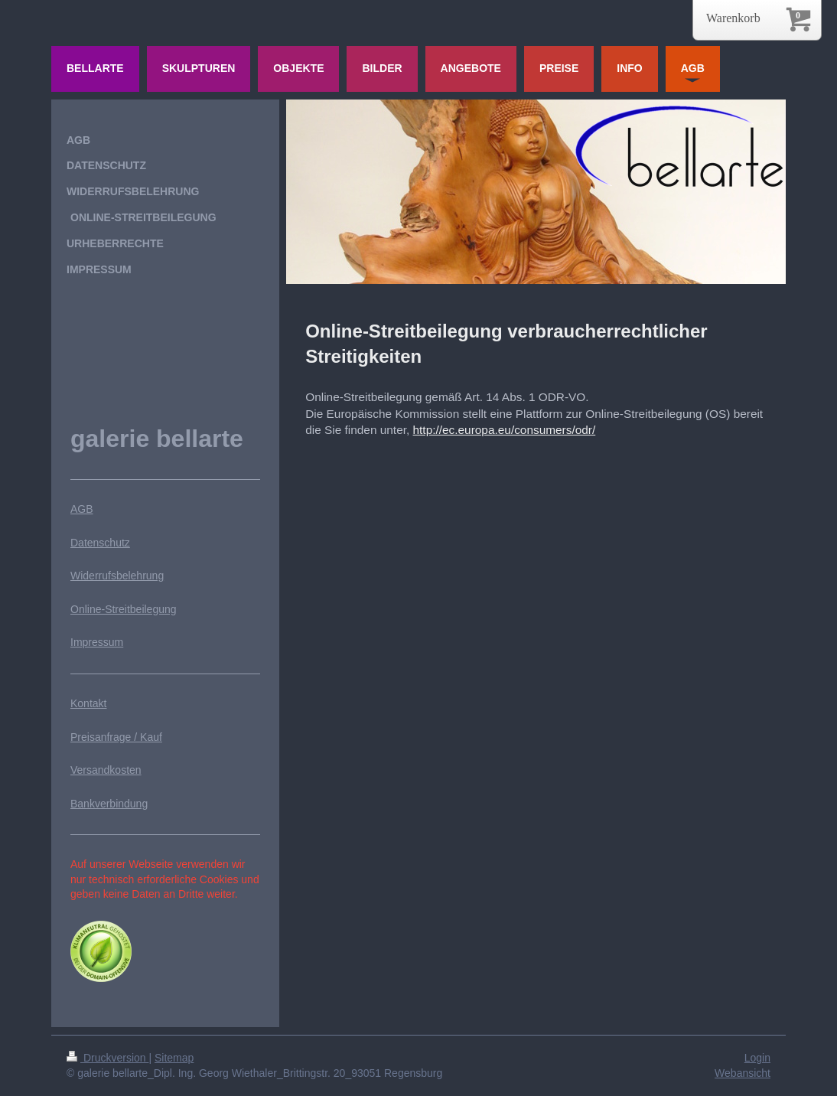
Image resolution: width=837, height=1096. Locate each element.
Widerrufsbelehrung (117, 575)
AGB (81, 509)
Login (757, 1058)
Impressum (96, 642)
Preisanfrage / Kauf (116, 737)
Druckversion (107, 1058)
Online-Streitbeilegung (123, 609)
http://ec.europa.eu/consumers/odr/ (504, 429)
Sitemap (174, 1058)
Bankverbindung (109, 804)
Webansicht (742, 1073)
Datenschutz (100, 543)
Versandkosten (106, 770)
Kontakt (88, 703)
